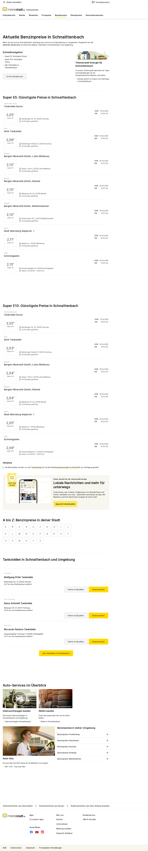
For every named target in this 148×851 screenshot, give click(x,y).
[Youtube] (37, 832)
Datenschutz (16, 848)
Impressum (30, 848)
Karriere (59, 819)
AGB (4, 848)
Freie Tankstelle (9, 599)
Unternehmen (62, 824)
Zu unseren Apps (36, 819)
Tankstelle (7, 573)
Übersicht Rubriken (64, 833)
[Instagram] (42, 832)
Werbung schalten (63, 828)
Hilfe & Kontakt (89, 819)
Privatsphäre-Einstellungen (50, 848)
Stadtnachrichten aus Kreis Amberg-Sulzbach (88, 806)
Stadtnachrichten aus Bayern (49, 806)
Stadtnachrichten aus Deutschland (18, 806)
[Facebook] (31, 832)
